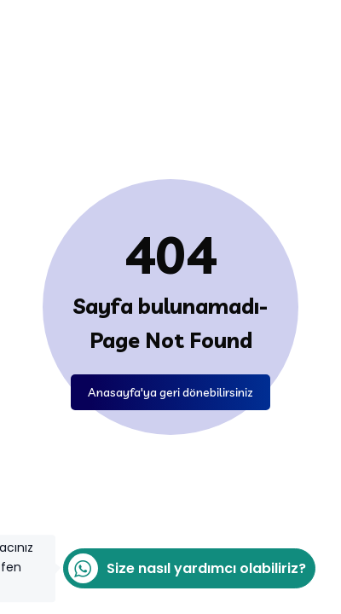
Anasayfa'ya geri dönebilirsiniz (170, 392)
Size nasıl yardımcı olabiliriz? (184, 568)
